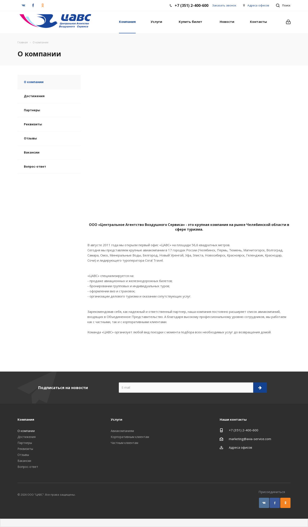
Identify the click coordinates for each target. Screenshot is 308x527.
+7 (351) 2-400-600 (243, 430)
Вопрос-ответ (35, 166)
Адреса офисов (258, 5)
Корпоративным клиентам (130, 437)
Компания (127, 21)
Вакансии (31, 152)
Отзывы (30, 138)
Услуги (156, 21)
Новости (227, 21)
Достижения (34, 96)
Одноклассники (285, 503)
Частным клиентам (124, 443)
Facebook (275, 503)
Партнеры (32, 110)
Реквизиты (33, 124)
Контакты (258, 21)
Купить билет (190, 21)
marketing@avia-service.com (250, 439)
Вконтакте (264, 503)
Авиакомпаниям (122, 431)
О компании (34, 82)
